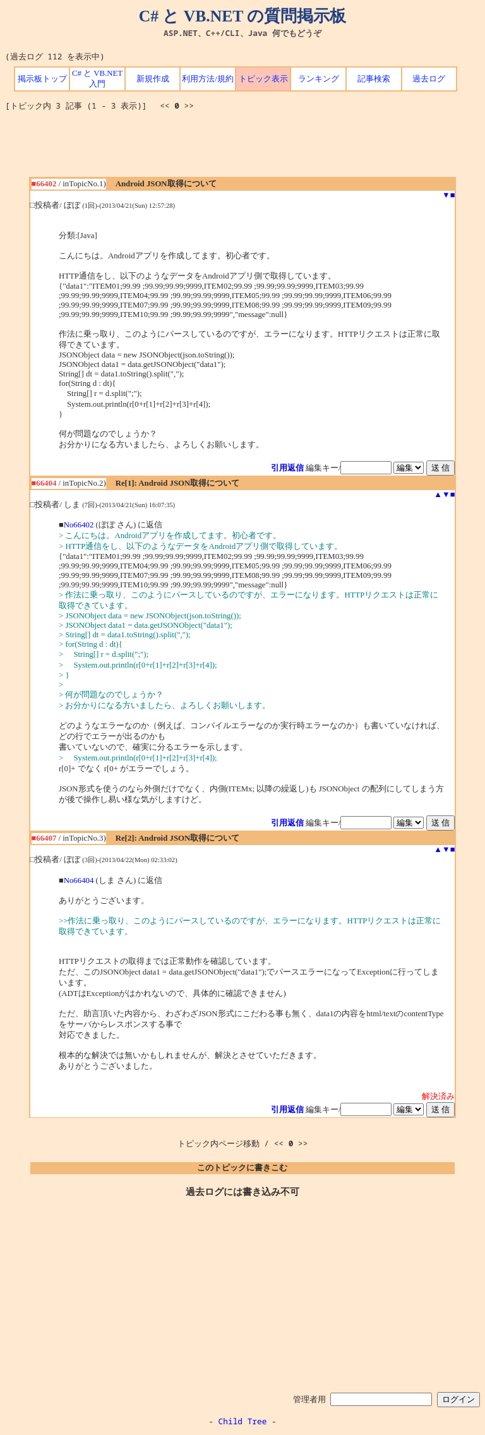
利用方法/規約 (208, 79)
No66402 (79, 524)
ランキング (318, 79)
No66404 (79, 880)
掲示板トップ (42, 79)
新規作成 (152, 79)
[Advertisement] (242, 148)
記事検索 (373, 79)
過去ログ (428, 79)
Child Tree (243, 1421)
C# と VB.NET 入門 (97, 78)
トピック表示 (263, 79)
